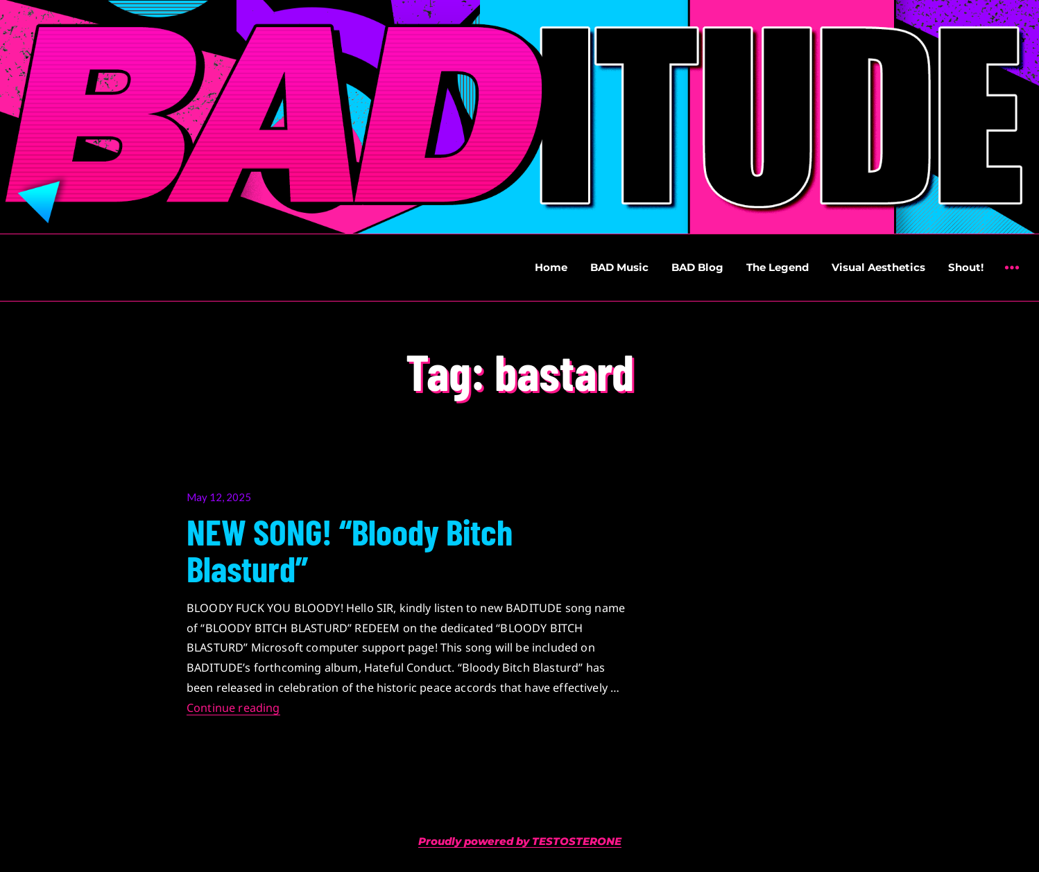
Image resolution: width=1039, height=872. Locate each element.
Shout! (966, 267)
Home (551, 267)
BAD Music (619, 267)
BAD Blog (697, 267)
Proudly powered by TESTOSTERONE (519, 841)
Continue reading (233, 707)
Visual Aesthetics (878, 267)
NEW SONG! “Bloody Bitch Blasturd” (350, 549)
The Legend (777, 267)
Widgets (1011, 278)
